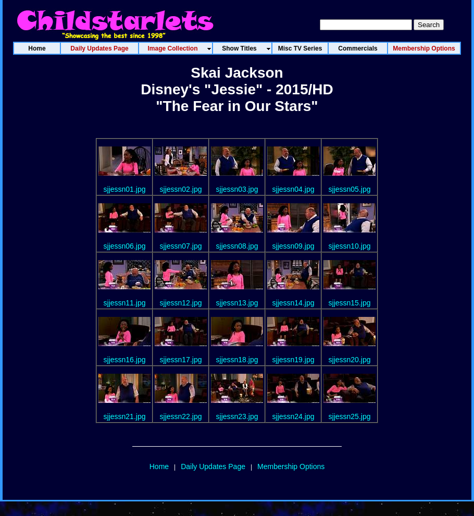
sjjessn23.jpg (237, 416)
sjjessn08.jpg (237, 246)
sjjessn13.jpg (237, 303)
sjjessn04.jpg (293, 189)
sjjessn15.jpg (350, 303)
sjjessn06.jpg (125, 246)
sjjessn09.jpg (293, 246)
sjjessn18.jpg (237, 359)
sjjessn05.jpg (350, 189)
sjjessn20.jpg (350, 359)
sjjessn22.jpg (181, 416)
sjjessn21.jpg (125, 416)
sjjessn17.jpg (181, 359)
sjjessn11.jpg (125, 303)
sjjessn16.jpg (125, 359)
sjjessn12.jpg (181, 303)
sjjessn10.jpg (350, 246)
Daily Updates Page (213, 466)
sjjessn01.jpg (125, 189)
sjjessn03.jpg (237, 189)
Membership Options (291, 466)
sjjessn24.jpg (293, 416)
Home (159, 466)
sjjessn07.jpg (181, 246)
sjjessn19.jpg (293, 359)
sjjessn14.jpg (293, 303)
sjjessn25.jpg (350, 416)
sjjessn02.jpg (181, 189)
